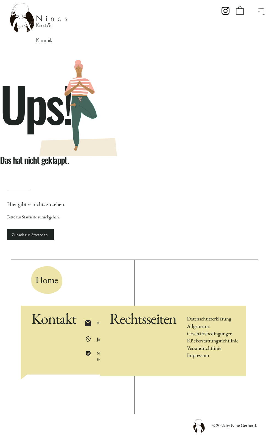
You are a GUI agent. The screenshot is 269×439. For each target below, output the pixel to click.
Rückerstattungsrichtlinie (212, 340)
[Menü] (261, 11)
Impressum (198, 355)
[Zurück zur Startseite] (30, 234)
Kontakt (53, 318)
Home (46, 280)
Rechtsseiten (143, 318)
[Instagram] (225, 10)
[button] (240, 10)
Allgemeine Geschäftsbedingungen (209, 330)
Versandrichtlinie (204, 348)
